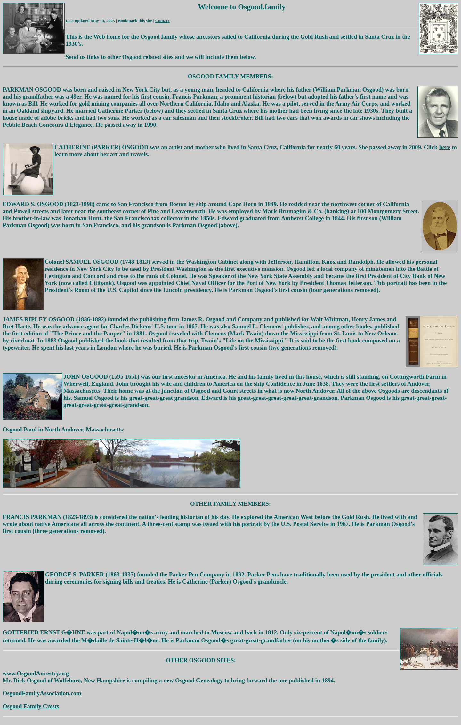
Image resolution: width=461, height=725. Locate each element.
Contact (162, 20)
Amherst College (302, 218)
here (444, 147)
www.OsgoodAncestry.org (36, 673)
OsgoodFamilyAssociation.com (42, 693)
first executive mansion (253, 268)
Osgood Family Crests (31, 706)
